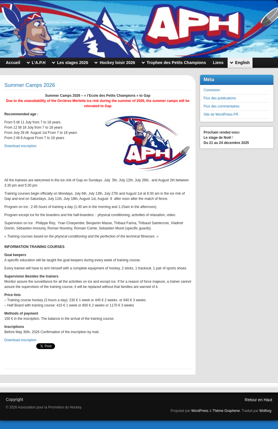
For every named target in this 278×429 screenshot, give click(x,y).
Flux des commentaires (221, 106)
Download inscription (20, 146)
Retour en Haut (258, 399)
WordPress (199, 411)
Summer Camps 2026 (29, 85)
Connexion (212, 90)
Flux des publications (220, 98)
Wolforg (265, 411)
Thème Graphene (226, 411)
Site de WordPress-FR (221, 114)
